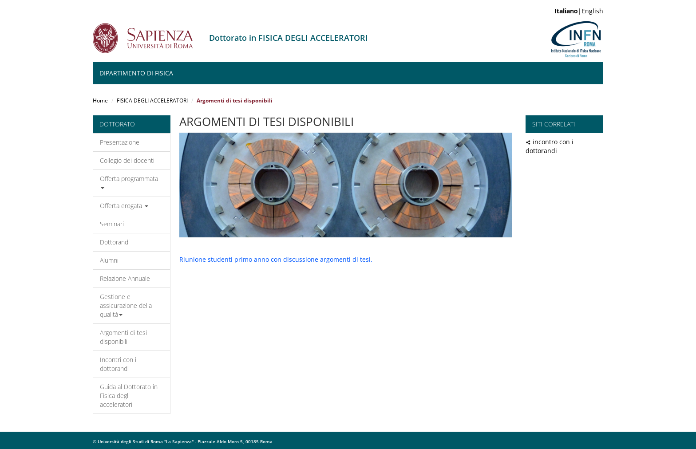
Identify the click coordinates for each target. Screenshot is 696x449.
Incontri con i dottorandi (118, 364)
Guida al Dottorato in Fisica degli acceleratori (129, 395)
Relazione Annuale (125, 278)
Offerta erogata (124, 205)
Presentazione (119, 142)
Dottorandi (115, 242)
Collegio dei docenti (127, 160)
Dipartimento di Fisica (136, 73)
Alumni (109, 260)
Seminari (112, 224)
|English (578, 11)
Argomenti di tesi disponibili (123, 337)
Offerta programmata (129, 181)
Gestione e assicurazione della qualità (126, 305)
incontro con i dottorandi (549, 146)
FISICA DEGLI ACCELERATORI (152, 100)
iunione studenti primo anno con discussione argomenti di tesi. (277, 259)
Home (100, 100)
